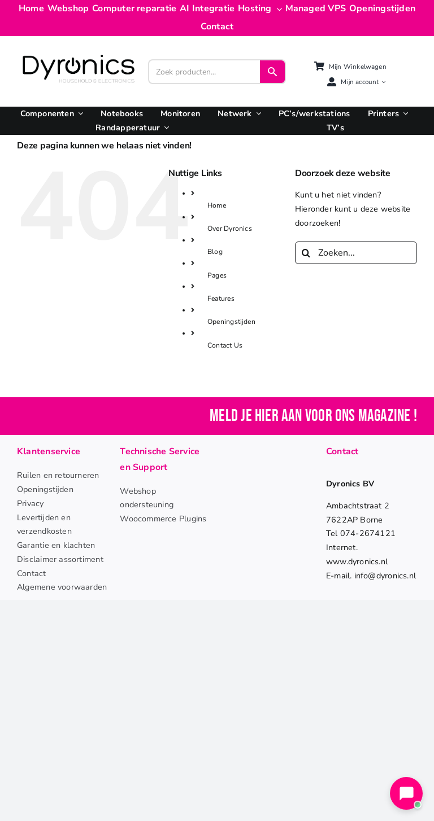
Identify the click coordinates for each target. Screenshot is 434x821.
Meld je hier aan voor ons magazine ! (313, 416)
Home (216, 205)
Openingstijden (231, 321)
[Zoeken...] (356, 253)
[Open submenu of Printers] (403, 114)
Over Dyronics (229, 228)
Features (221, 298)
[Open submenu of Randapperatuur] (164, 128)
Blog (215, 251)
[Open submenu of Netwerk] (256, 114)
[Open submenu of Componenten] (78, 114)
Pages (217, 275)
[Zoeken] (306, 253)
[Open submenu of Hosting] (277, 9)
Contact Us (224, 345)
